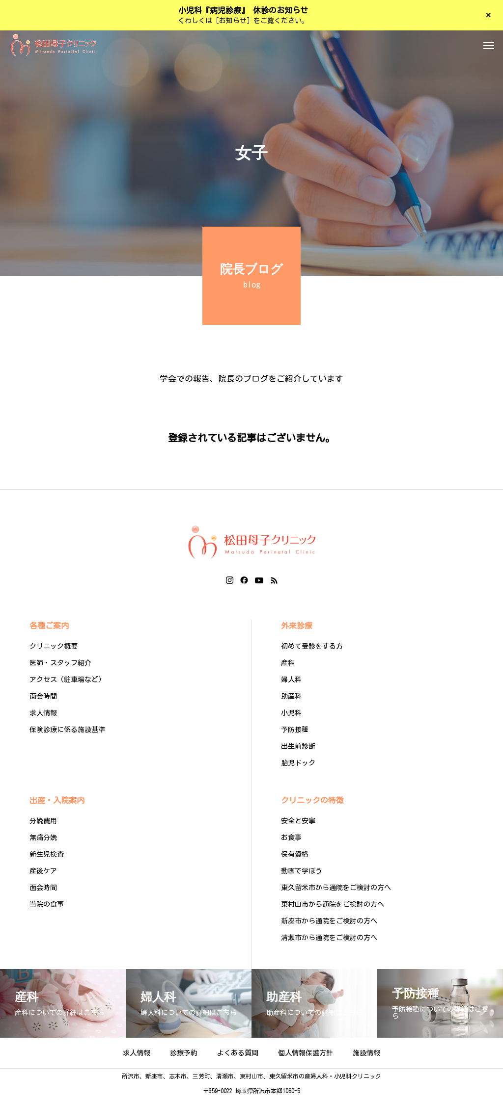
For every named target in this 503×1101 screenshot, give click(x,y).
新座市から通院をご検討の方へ (329, 923)
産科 (288, 665)
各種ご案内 (49, 628)
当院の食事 (46, 907)
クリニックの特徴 (312, 803)
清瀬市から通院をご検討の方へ (329, 940)
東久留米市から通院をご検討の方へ (336, 890)
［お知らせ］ (232, 20)
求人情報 (43, 715)
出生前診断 (298, 749)
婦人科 (291, 682)
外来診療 (296, 628)
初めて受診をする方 (312, 649)
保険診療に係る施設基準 (67, 732)
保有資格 (294, 857)
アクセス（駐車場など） (67, 682)
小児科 (291, 715)
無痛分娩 (43, 840)
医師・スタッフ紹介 (60, 665)
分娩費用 (43, 823)
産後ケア (43, 873)
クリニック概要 (53, 649)
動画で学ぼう (301, 873)
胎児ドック (298, 765)
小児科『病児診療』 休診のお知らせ (243, 10)
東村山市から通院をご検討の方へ (332, 907)
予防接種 (294, 732)
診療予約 (183, 1055)
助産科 (291, 699)
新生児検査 (46, 857)
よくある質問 (237, 1055)
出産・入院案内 (56, 803)
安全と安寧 (298, 823)
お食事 (291, 840)
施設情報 (366, 1055)
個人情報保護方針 (305, 1055)
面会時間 (43, 699)
